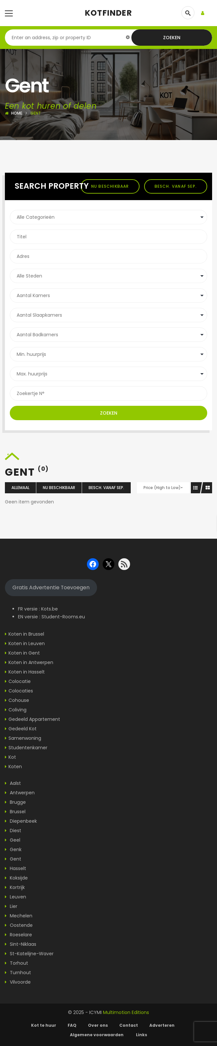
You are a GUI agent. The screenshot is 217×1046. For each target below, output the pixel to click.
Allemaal (20, 487)
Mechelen (18, 915)
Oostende (19, 925)
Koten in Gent (24, 653)
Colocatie (19, 681)
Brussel (15, 811)
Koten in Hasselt (26, 672)
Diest (13, 830)
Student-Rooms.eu (63, 616)
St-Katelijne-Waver (29, 953)
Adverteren (162, 1025)
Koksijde (16, 878)
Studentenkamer (27, 747)
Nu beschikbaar (110, 186)
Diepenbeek (21, 821)
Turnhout (18, 972)
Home (16, 113)
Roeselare (18, 934)
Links (141, 1035)
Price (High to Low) (162, 487)
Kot (12, 757)
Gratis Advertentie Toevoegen (51, 587)
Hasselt (15, 868)
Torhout (16, 963)
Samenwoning (24, 738)
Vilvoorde (18, 982)
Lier (11, 906)
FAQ (72, 1025)
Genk (13, 849)
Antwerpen (20, 792)
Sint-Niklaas (20, 944)
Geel (12, 840)
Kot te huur (43, 1025)
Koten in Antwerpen (30, 662)
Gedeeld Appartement (34, 719)
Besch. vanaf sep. (176, 186)
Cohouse (18, 700)
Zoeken (171, 37)
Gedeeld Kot (22, 728)
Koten (15, 766)
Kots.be (49, 609)
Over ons (98, 1025)
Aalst (13, 783)
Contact (128, 1025)
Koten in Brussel (26, 634)
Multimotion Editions (126, 1012)
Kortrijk (15, 887)
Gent (13, 859)
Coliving (17, 709)
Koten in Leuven (26, 643)
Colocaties (20, 691)
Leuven (15, 897)
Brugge (15, 802)
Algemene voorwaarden (97, 1035)
